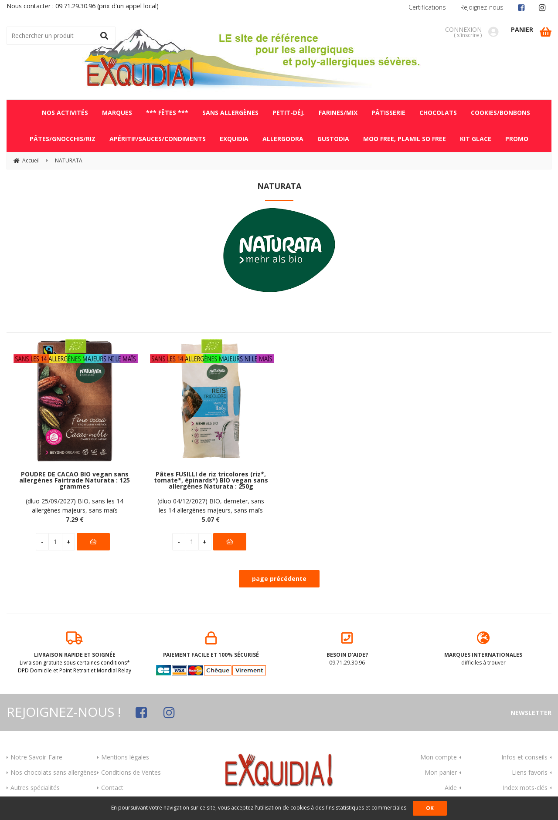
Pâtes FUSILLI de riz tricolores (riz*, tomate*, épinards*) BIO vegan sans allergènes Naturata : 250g (211, 480)
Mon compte (438, 757)
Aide (451, 787)
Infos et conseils (524, 757)
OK (430, 808)
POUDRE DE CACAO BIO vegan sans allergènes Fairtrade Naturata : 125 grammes (74, 480)
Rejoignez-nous (482, 7)
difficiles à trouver (483, 648)
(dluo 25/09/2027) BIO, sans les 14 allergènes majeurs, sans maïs (74, 505)
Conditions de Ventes (131, 772)
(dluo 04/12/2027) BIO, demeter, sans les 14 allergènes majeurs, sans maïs (210, 505)
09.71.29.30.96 (347, 648)
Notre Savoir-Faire (36, 757)
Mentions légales (125, 757)
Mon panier (441, 772)
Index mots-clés (525, 787)
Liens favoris (530, 772)
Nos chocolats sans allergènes (53, 772)
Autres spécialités (35, 787)
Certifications (427, 7)
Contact (112, 787)
